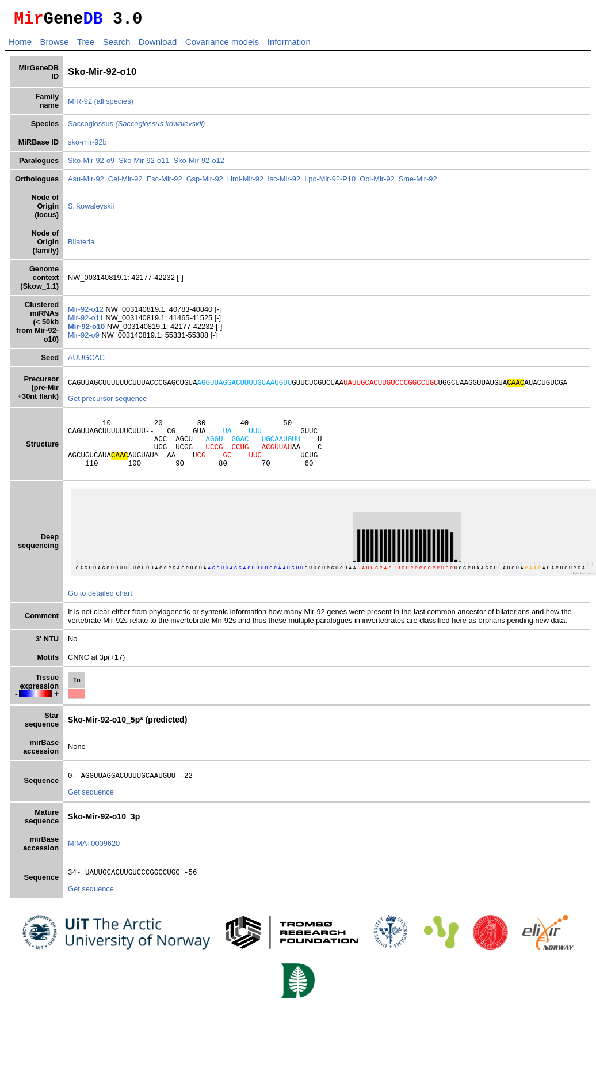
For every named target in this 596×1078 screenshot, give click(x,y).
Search (117, 45)
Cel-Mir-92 (125, 182)
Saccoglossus (136, 127)
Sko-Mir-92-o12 (199, 164)
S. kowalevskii (91, 209)
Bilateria (81, 245)
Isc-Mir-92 (284, 182)
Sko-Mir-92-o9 (91, 164)
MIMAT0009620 (94, 860)
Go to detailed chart (100, 608)
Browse (54, 45)
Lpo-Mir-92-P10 (330, 182)
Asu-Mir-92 (86, 182)
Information (289, 45)
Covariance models (222, 45)
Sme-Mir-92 (418, 182)
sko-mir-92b (87, 145)
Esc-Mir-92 (164, 182)
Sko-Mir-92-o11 (144, 164)
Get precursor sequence (107, 403)
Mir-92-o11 (86, 321)
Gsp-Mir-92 (204, 182)
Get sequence (91, 809)
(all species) (113, 104)
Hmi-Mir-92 (245, 182)
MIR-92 (80, 104)
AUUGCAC (86, 361)
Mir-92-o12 (86, 312)
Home (20, 45)
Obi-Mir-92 (377, 182)
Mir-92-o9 (84, 338)
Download (158, 45)
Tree (85, 45)
